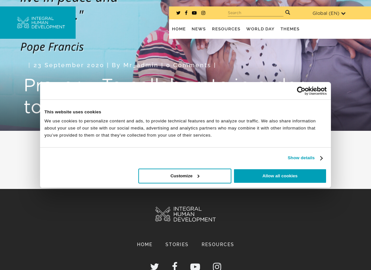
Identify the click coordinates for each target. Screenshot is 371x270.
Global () (329, 13)
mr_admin (141, 65)
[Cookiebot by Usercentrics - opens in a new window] (298, 90)
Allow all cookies (280, 175)
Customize (184, 175)
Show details (301, 157)
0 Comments (188, 65)
